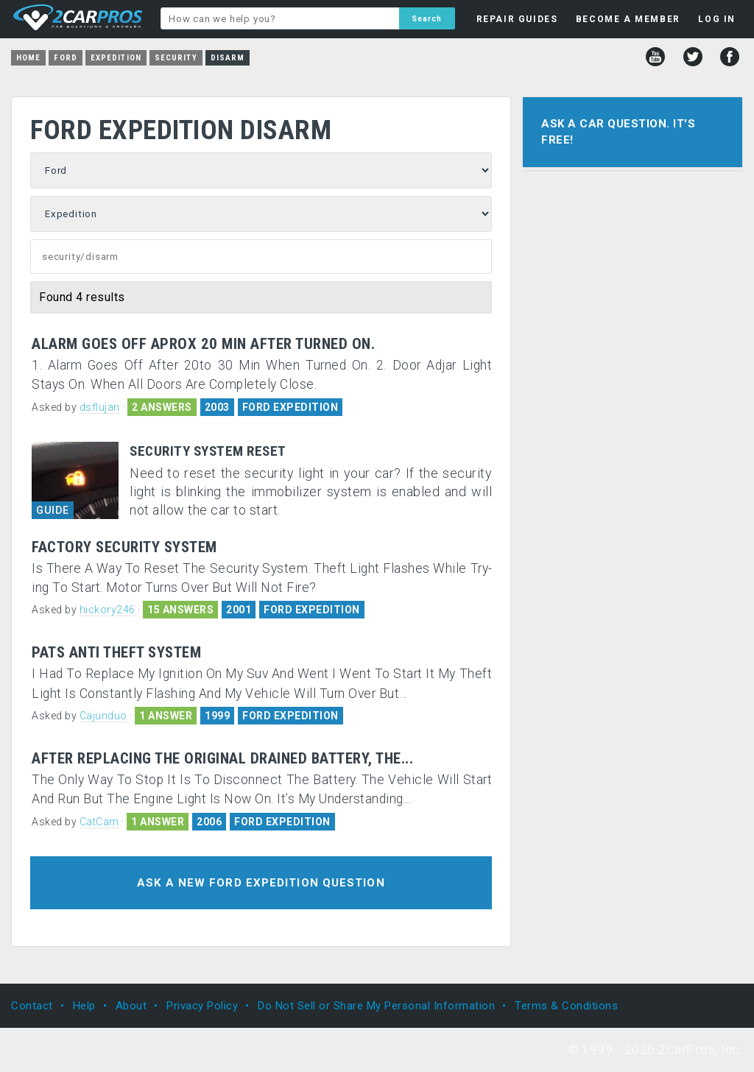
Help (84, 1005)
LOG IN (717, 19)
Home (28, 58)
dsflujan (100, 407)
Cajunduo (103, 716)
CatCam (99, 822)
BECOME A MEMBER (628, 19)
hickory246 (107, 610)
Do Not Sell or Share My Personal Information (376, 1005)
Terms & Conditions (566, 1005)
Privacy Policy (202, 1005)
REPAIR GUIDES (517, 19)
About (131, 1005)
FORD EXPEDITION (290, 407)
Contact (32, 1005)
